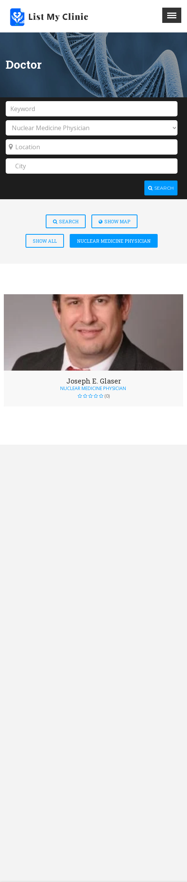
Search (65, 221)
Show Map (114, 221)
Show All (45, 241)
